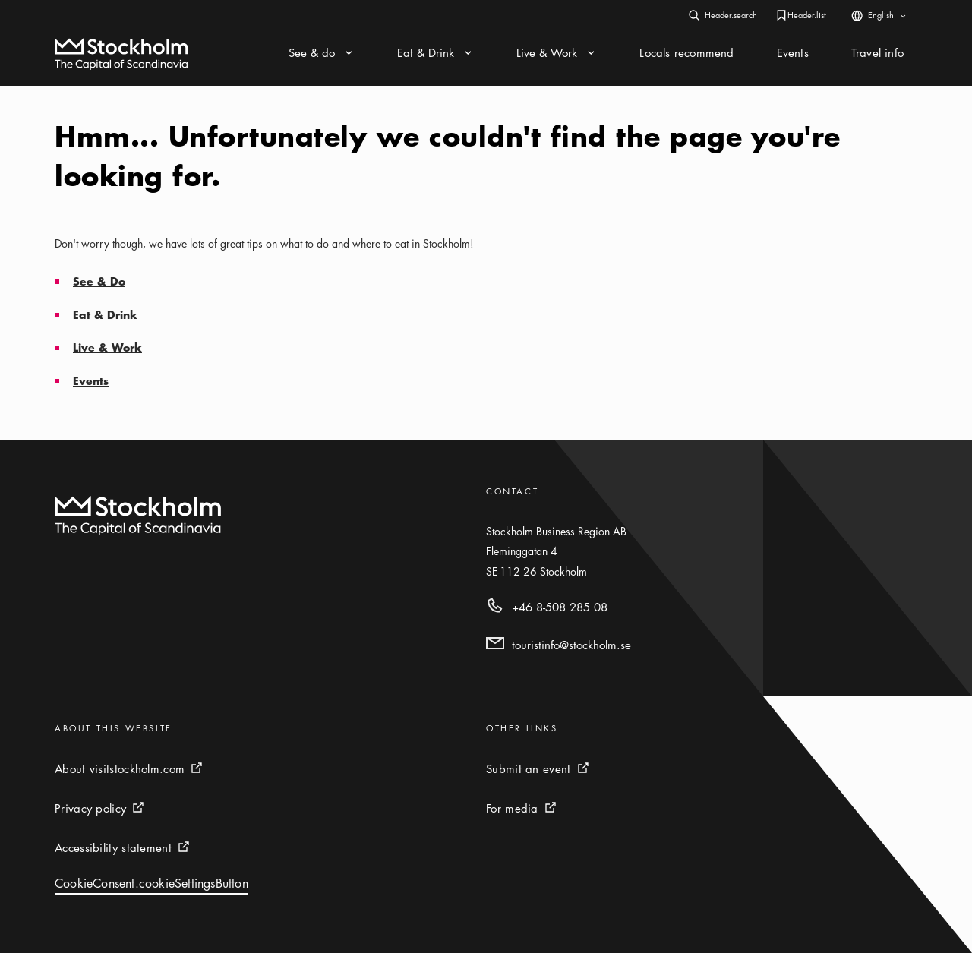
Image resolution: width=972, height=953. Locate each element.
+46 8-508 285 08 (560, 606)
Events (91, 381)
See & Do (99, 281)
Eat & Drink (105, 315)
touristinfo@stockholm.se (571, 644)
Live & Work (107, 347)
